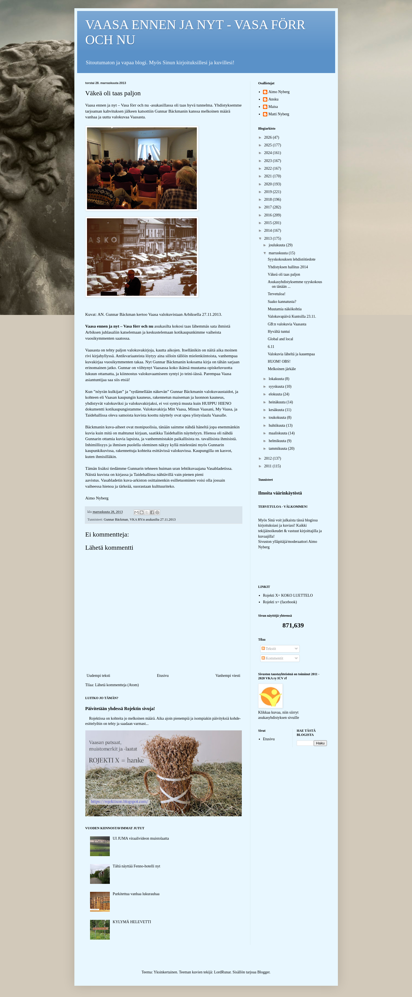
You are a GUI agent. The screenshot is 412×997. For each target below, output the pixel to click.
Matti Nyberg (278, 114)
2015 (268, 223)
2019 (268, 192)
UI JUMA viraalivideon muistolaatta (141, 838)
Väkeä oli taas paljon (284, 274)
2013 (268, 238)
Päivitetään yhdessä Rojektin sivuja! (120, 708)
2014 (268, 230)
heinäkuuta (278, 402)
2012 (268, 458)
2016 (268, 215)
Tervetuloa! (276, 294)
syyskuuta (277, 386)
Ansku (273, 99)
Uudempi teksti (98, 676)
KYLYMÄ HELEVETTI (132, 922)
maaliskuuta (278, 433)
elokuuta (276, 394)
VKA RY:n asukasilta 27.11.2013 (152, 519)
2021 (268, 176)
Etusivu (163, 676)
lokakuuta (277, 379)
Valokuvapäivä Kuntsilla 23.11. (292, 316)
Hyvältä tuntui (279, 331)
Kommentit (272, 658)
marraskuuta (279, 253)
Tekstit (269, 649)
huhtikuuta (277, 425)
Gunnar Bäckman (116, 519)
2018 (268, 199)
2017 (268, 207)
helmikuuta (278, 441)
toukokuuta (278, 417)
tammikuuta (278, 448)
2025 (268, 145)
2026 (268, 137)
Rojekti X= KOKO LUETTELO (288, 595)
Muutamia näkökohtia (284, 309)
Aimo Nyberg (279, 92)
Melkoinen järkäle (282, 369)
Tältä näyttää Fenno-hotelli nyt (136, 866)
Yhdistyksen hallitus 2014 (288, 267)
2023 (268, 161)
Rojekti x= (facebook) (280, 602)
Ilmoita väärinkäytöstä (280, 493)
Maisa (273, 107)
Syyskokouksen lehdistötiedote (291, 259)
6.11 (271, 347)
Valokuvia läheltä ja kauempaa (291, 354)
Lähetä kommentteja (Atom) (117, 685)
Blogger (263, 972)
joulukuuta (277, 245)
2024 (268, 153)
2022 (268, 168)
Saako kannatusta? (282, 302)
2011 (268, 466)
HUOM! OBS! (279, 361)
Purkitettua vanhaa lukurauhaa (136, 894)
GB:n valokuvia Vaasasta (287, 324)
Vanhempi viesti (227, 676)
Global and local (280, 339)
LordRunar (222, 972)
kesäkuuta (277, 410)
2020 (268, 184)
